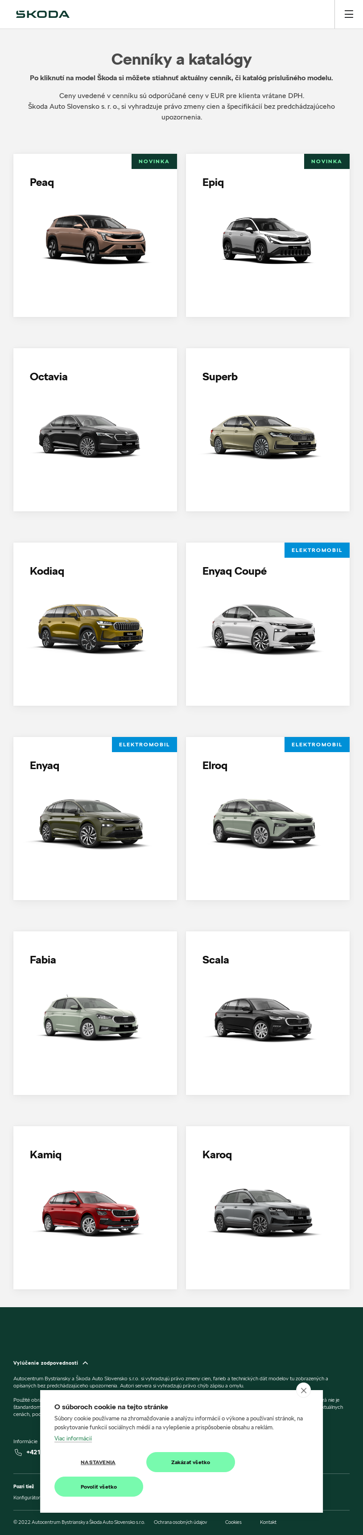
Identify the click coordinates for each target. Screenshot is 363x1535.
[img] (43, 14)
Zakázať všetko (190, 1462)
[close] (303, 1390)
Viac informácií (73, 1438)
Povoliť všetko (99, 1486)
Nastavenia (98, 1462)
